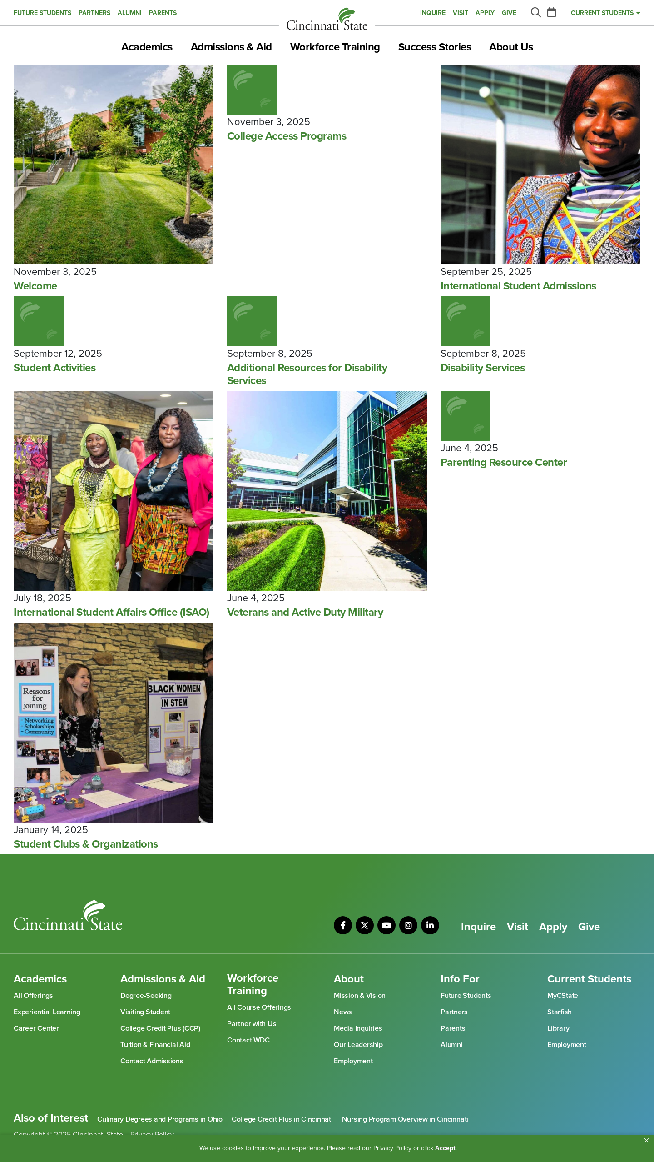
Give (509, 13)
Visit (460, 13)
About (349, 979)
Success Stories (434, 47)
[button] (646, 1141)
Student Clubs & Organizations (86, 844)
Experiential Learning (47, 1012)
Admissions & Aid (231, 47)
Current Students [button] (602, 13)
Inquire (433, 13)
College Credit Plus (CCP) (160, 1028)
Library (558, 1028)
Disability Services (483, 368)
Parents (163, 13)
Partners (94, 13)
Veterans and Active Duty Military (305, 612)
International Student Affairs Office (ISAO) (111, 612)
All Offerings (33, 995)
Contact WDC (248, 1040)
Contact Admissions (151, 1061)
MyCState (562, 995)
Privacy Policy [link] (392, 1148)
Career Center (36, 1028)
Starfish (559, 1012)
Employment (353, 1061)
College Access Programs (287, 136)
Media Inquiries (358, 1028)
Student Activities (54, 368)
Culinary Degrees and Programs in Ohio (160, 1119)
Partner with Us (251, 1023)
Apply (485, 13)
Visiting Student (145, 1012)
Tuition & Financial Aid (155, 1044)
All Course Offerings (259, 1007)
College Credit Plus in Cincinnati (282, 1119)
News (343, 1012)
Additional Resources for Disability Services (307, 374)
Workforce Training (335, 47)
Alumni (130, 13)
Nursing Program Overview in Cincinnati (405, 1119)
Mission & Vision (360, 995)
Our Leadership (358, 1044)
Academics (147, 47)
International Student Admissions (518, 286)
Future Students (42, 13)
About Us (511, 47)
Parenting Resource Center (504, 462)
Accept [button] (445, 1148)
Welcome (35, 286)
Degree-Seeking (146, 995)
